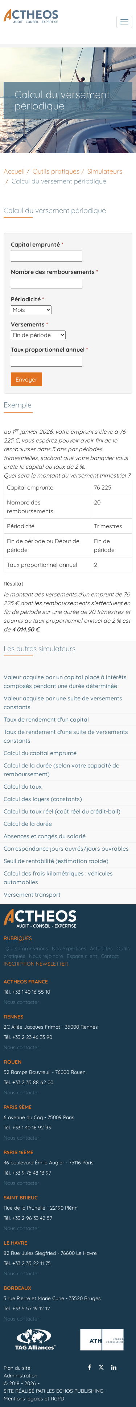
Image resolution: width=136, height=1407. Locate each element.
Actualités (101, 948)
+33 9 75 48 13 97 (31, 1173)
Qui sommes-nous (26, 948)
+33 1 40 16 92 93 (31, 1127)
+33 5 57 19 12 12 (31, 1308)
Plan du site (17, 1368)
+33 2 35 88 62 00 (32, 1082)
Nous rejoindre (46, 956)
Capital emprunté (35, 244)
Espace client (82, 956)
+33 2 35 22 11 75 (31, 1263)
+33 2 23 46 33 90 (32, 1037)
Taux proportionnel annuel (48, 349)
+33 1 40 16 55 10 (31, 992)
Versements (28, 324)
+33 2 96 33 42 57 (32, 1218)
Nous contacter (21, 1002)
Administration (20, 1375)
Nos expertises (69, 948)
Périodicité (26, 299)
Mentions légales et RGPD (34, 1398)
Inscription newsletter (36, 963)
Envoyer (26, 379)
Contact (110, 956)
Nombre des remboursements (53, 271)
